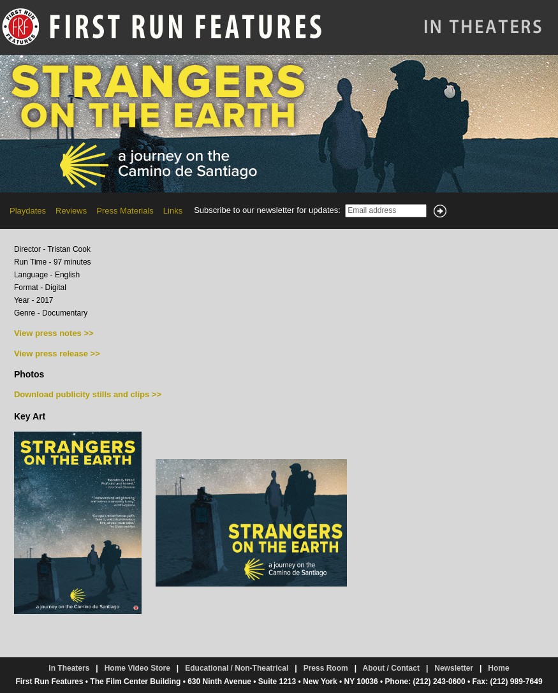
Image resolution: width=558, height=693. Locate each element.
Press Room (326, 668)
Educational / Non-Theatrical (236, 668)
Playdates (28, 210)
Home (498, 668)
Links (172, 210)
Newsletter (453, 668)
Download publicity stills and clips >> (87, 394)
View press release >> (57, 353)
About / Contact (391, 668)
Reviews (71, 210)
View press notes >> (54, 333)
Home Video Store (137, 668)
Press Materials (125, 210)
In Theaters (68, 668)
